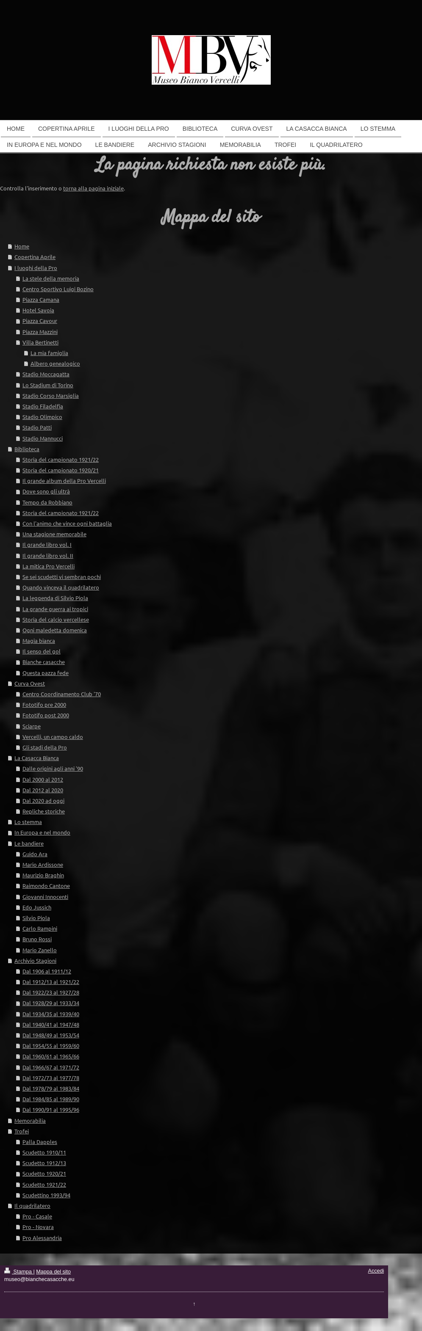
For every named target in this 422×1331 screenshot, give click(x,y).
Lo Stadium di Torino (47, 385)
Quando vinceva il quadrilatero (60, 587)
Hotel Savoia (38, 310)
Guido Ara (34, 853)
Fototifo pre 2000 (44, 704)
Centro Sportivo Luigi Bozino (58, 288)
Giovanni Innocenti (45, 896)
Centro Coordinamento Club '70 (61, 693)
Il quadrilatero (32, 1205)
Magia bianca (38, 640)
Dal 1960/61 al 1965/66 (50, 1056)
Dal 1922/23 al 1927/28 (50, 992)
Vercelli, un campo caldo (52, 736)
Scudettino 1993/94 (46, 1195)
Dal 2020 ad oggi (43, 800)
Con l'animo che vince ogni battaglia (67, 523)
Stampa (18, 1272)
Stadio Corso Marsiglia (50, 395)
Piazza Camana (40, 299)
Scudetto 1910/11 (44, 1152)
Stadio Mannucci (42, 438)
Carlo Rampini (39, 928)
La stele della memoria (50, 278)
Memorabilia (30, 1120)
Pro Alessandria (42, 1237)
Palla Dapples (39, 1141)
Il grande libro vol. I (47, 544)
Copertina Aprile (35, 256)
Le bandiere (29, 843)
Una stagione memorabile (54, 533)
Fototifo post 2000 (45, 715)
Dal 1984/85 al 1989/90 (50, 1098)
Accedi (376, 1271)
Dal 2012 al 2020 (42, 790)
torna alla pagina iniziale (93, 188)
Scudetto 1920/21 (44, 1173)
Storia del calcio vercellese (55, 619)
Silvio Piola (36, 917)
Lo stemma (28, 821)
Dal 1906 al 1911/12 (46, 971)
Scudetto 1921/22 (44, 1184)
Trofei (21, 1131)
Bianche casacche (43, 661)
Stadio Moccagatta (45, 374)
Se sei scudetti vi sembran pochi (61, 576)
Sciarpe (31, 726)
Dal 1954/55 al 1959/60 (50, 1045)
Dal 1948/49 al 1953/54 (50, 1035)
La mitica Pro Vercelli (48, 566)
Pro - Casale (37, 1216)
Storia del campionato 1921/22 (60, 459)
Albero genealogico (55, 363)
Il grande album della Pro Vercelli (64, 480)
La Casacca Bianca (36, 757)
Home (21, 246)
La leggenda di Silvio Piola (55, 597)
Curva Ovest (29, 683)
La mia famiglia (49, 352)
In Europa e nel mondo (42, 832)
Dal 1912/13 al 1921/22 (50, 981)
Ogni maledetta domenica (54, 630)
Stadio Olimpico (42, 416)
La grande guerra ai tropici (55, 608)
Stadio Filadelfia (42, 406)
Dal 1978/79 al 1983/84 (50, 1088)
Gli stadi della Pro (44, 747)
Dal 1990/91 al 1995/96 (50, 1109)
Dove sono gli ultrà (46, 491)
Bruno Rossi (37, 938)
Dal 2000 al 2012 (42, 779)
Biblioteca (26, 448)
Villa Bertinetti (40, 342)
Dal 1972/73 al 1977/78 (50, 1077)
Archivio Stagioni (35, 960)
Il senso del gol (41, 651)
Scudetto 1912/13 (44, 1162)
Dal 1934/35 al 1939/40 (50, 1013)
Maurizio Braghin (43, 875)
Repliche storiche (43, 811)
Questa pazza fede (45, 672)
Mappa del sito (53, 1272)
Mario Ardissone (42, 864)
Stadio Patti (37, 427)
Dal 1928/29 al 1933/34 (50, 1002)
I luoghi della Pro (35, 267)
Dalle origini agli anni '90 (52, 768)
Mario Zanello (39, 949)
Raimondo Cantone (46, 885)
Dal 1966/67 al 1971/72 (50, 1067)
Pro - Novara (38, 1226)
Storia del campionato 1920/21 (60, 470)
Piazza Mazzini (40, 331)
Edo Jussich (36, 907)
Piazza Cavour (39, 320)
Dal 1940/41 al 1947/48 (50, 1024)
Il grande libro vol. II (47, 555)
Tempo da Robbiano (47, 502)
